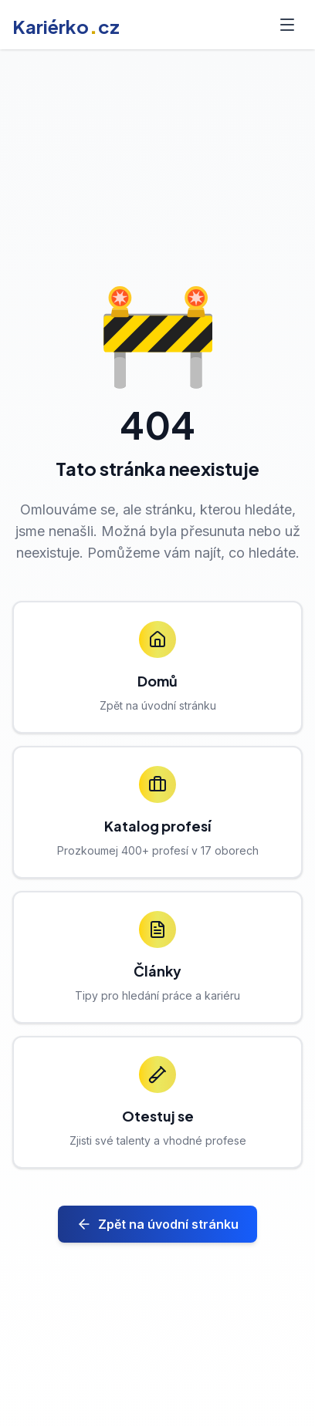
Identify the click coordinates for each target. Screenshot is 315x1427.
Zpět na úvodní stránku (157, 1224)
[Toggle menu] (287, 24)
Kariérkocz (66, 26)
